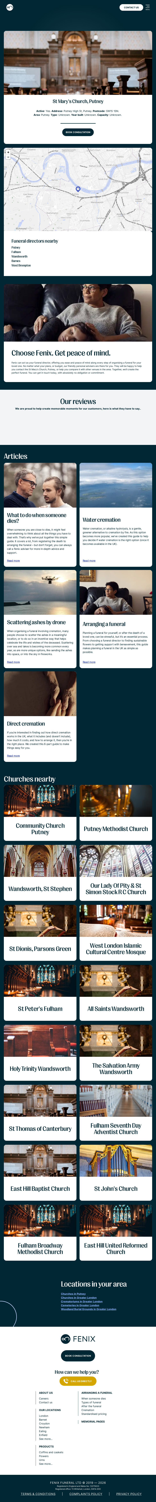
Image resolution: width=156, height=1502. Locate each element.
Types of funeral (91, 1402)
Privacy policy (129, 1494)
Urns (42, 1460)
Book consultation (78, 132)
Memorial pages (93, 1421)
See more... (45, 1438)
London (43, 1415)
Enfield (43, 1435)
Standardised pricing (94, 1413)
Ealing (42, 1431)
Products (46, 1446)
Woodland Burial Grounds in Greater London (88, 1309)
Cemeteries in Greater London (80, 1305)
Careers (43, 1398)
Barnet (43, 1419)
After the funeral (91, 1406)
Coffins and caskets (51, 1452)
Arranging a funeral (96, 1392)
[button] (78, 189)
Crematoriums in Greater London (82, 1301)
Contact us (45, 1402)
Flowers (43, 1456)
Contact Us (131, 7)
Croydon (44, 1423)
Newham (44, 1427)
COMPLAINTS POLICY (85, 1494)
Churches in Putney (73, 1293)
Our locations (50, 1410)
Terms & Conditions (38, 1494)
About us (46, 1392)
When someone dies (93, 1398)
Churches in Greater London (79, 1297)
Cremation (87, 1410)
